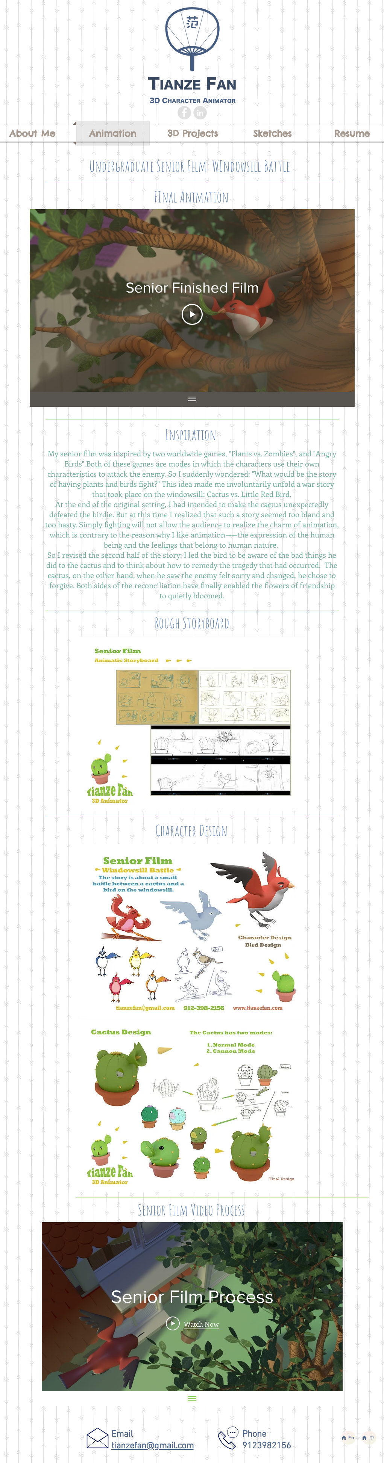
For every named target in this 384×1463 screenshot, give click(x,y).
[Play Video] (192, 314)
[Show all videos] (192, 399)
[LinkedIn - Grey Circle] (200, 112)
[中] (369, 1438)
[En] (348, 1438)
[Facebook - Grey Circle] (184, 112)
